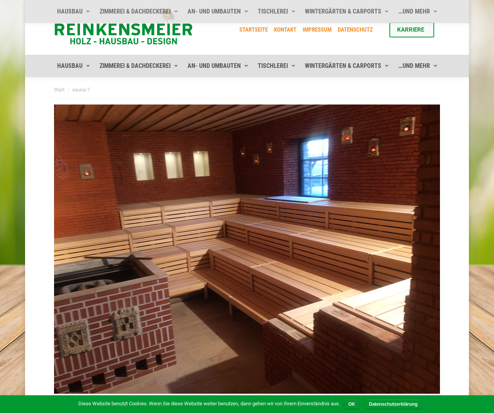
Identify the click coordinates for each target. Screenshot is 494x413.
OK (351, 404)
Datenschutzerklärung (393, 404)
